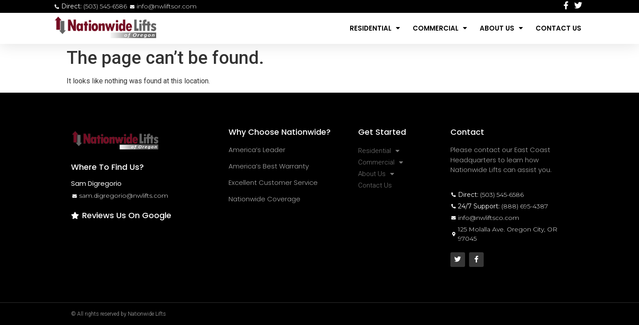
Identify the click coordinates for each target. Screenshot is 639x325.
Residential (375, 28)
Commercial (440, 28)
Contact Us (558, 28)
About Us (501, 28)
